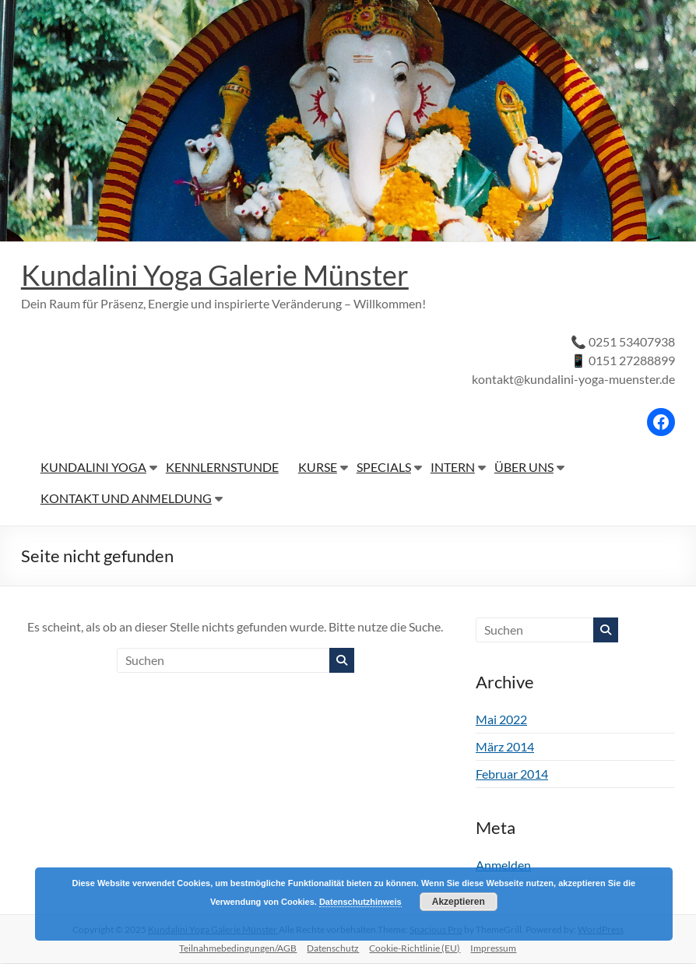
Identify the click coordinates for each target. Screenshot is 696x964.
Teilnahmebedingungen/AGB (238, 949)
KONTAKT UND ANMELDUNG (126, 498)
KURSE (317, 467)
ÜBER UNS (524, 467)
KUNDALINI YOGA (93, 467)
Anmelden (503, 865)
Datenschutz (333, 949)
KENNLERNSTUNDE (222, 467)
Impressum (493, 949)
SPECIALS (384, 467)
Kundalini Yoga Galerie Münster (215, 276)
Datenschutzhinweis (360, 901)
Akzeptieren (458, 901)
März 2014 (505, 747)
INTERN (453, 467)
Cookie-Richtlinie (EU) (414, 949)
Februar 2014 (512, 774)
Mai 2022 (501, 719)
